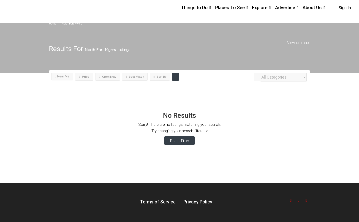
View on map (298, 42)
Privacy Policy (197, 202)
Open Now (107, 76)
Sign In (345, 7)
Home (52, 23)
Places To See (230, 7)
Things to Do (194, 7)
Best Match (135, 76)
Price (84, 76)
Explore (259, 7)
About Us (312, 7)
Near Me (62, 76)
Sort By (159, 76)
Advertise (285, 7)
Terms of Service (158, 202)
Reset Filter (179, 140)
